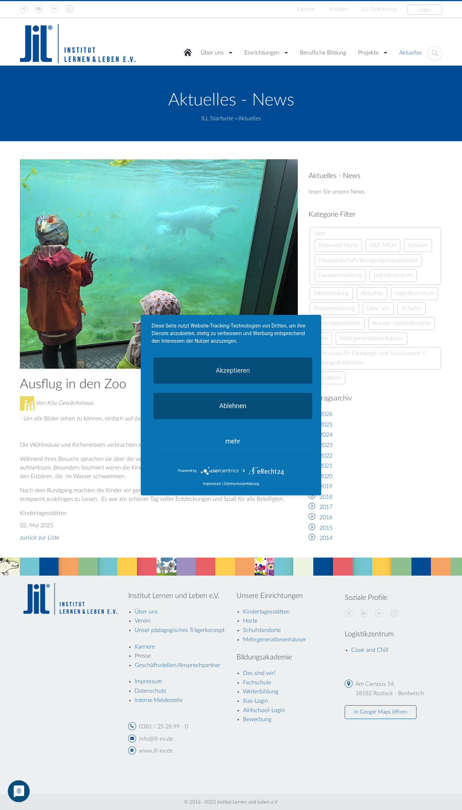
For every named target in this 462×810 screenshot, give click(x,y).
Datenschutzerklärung (241, 484)
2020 (325, 476)
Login (425, 9)
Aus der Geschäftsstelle (401, 323)
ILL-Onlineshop (379, 9)
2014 (325, 538)
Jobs (319, 233)
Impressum (212, 484)
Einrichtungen (261, 53)
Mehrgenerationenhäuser (371, 338)
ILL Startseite (217, 118)
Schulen (418, 245)
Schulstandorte (262, 630)
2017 (325, 507)
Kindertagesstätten (337, 323)
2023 (325, 445)
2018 (325, 497)
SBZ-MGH (383, 245)
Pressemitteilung (334, 308)
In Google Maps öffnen (380, 712)
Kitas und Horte (338, 245)
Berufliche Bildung (323, 53)
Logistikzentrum (393, 275)
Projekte (368, 53)
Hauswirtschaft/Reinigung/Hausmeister (368, 260)
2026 (325, 414)
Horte (250, 621)
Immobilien (327, 378)
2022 (325, 456)
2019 (325, 486)
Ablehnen (232, 405)
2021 (325, 466)
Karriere (306, 9)
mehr (232, 441)
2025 (325, 425)
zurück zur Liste (39, 538)
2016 (325, 517)
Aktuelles (410, 53)
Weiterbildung (331, 293)
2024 (325, 435)
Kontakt (338, 9)
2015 (325, 528)
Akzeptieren (233, 370)
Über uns (212, 53)
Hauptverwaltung (340, 275)
